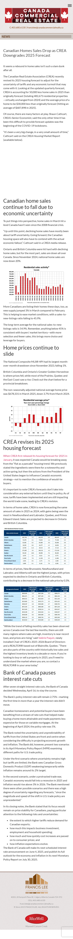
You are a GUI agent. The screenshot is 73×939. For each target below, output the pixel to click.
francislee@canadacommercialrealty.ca (45, 27)
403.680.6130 (19, 27)
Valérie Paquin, (46, 637)
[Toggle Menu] (70, 5)
